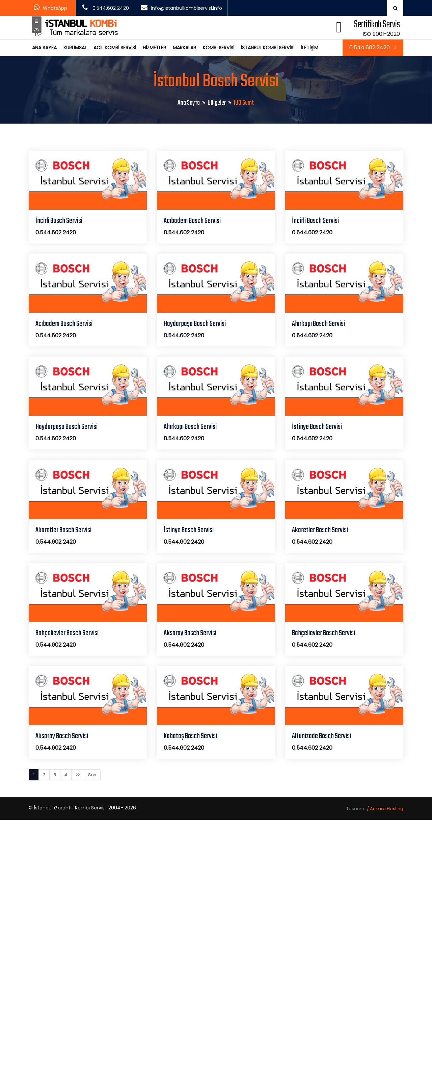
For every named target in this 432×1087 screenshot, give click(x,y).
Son (92, 775)
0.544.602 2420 (373, 47)
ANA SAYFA (44, 47)
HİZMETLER (154, 47)
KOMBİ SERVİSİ (218, 47)
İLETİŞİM (309, 47)
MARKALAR (184, 47)
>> (78, 775)
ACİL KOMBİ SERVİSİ (114, 47)
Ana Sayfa (189, 103)
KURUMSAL (75, 47)
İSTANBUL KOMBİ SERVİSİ (267, 47)
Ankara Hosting (386, 808)
